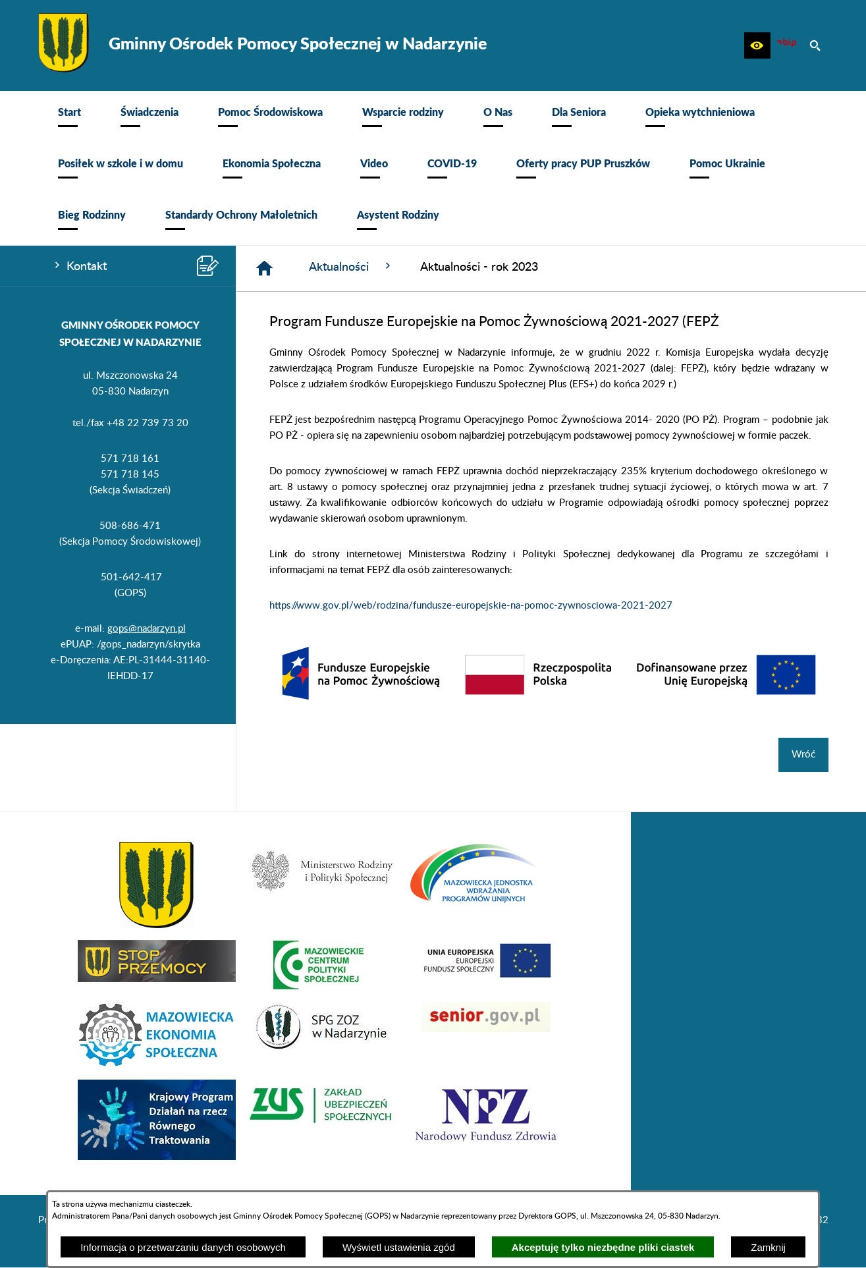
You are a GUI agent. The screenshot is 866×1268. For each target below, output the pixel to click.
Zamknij (768, 1247)
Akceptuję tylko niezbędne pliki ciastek (603, 1247)
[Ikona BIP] (786, 45)
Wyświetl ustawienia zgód (398, 1247)
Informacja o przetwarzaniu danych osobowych (183, 1247)
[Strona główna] (264, 268)
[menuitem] (69, 116)
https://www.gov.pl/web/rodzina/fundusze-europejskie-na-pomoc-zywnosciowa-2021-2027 (470, 606)
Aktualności (351, 266)
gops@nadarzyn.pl (146, 629)
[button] (757, 45)
